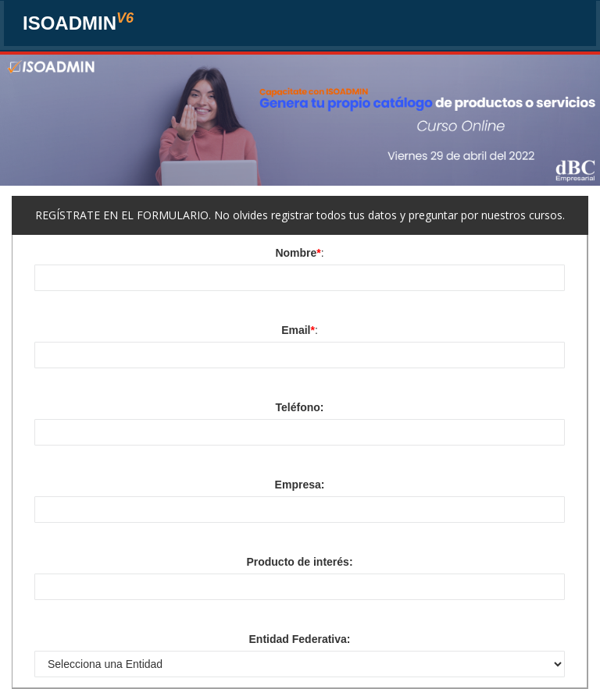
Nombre (297, 253)
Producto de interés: (299, 562)
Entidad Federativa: (300, 639)
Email (298, 330)
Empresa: (300, 484)
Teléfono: (300, 407)
